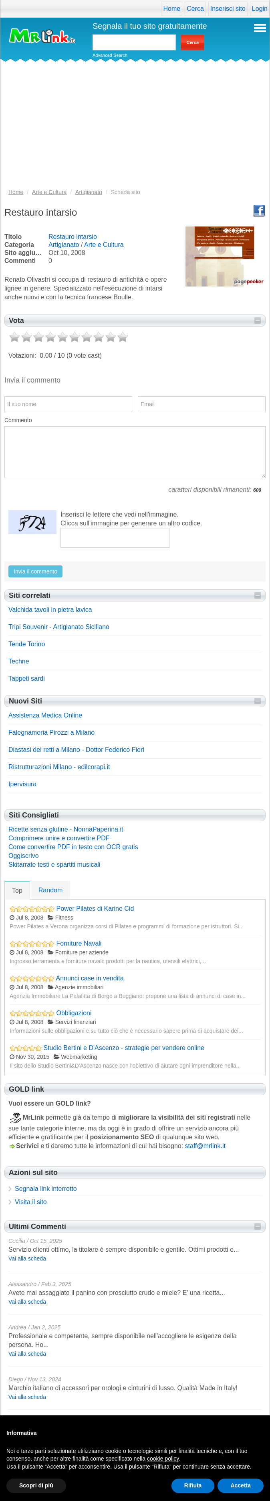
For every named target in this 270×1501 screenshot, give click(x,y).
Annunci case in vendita (90, 978)
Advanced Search (110, 55)
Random (50, 890)
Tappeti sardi (26, 678)
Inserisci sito (228, 8)
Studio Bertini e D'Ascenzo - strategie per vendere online (123, 1047)
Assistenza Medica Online (45, 715)
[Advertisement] (135, 128)
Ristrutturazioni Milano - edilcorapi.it (59, 767)
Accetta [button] (240, 1485)
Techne (18, 661)
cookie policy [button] (163, 1458)
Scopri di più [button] (36, 1485)
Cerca (195, 8)
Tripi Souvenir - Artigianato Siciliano (58, 626)
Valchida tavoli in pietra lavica (50, 609)
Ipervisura (22, 784)
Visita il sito (31, 1201)
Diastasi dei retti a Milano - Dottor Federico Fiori (76, 749)
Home (171, 8)
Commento (18, 420)
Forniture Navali (78, 943)
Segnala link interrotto (46, 1188)
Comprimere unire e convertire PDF (59, 838)
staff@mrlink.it (205, 1145)
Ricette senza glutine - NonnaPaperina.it (65, 829)
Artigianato (63, 244)
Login (260, 8)
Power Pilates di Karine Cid (95, 908)
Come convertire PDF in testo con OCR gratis (73, 847)
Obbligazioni (73, 1013)
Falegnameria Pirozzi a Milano (51, 732)
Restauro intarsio (72, 236)
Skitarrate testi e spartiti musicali (54, 864)
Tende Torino (26, 644)
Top (17, 890)
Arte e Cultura (104, 244)
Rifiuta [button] (193, 1485)
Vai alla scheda (27, 1258)
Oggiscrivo (23, 855)
